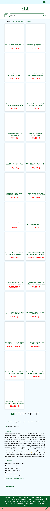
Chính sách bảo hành (10, 472)
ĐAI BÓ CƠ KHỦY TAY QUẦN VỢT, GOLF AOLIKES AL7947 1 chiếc (35, 223)
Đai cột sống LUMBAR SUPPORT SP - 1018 (14, 74)
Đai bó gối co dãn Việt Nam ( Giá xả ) (35, 45)
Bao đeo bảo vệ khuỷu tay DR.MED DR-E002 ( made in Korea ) (14, 194)
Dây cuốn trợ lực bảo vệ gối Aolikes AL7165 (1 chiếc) (35, 104)
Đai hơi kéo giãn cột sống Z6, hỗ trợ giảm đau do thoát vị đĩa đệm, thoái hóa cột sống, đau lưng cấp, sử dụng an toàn (35, 283)
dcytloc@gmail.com (13, 426)
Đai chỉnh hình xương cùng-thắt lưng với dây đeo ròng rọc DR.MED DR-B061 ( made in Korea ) (14, 104)
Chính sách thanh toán (11, 466)
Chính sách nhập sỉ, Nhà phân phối (14, 463)
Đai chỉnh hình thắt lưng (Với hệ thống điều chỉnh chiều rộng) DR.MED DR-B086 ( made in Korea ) (14, 283)
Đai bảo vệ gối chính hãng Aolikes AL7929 (35, 134)
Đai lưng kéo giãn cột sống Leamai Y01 (35, 342)
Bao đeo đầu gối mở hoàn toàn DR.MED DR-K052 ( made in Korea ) (35, 372)
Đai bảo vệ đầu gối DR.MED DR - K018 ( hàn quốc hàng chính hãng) (14, 372)
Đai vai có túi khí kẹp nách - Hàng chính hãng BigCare (35, 74)
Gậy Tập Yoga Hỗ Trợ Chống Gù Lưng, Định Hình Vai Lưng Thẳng (14, 343)
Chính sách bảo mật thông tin (13, 475)
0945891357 (12, 2)
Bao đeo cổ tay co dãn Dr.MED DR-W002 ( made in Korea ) (35, 164)
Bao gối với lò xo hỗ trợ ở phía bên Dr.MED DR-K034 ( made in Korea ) (14, 253)
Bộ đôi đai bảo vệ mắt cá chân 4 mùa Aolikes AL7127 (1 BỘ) (14, 313)
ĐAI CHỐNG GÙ (14, 223)
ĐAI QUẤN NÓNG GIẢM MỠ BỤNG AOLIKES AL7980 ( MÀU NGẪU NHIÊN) (35, 253)
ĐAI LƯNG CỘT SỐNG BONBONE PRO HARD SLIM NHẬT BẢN (14, 164)
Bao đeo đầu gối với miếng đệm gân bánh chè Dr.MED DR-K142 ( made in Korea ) (14, 402)
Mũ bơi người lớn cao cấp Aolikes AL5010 (14, 134)
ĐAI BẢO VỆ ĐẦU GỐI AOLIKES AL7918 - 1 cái (35, 313)
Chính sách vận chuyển (11, 468)
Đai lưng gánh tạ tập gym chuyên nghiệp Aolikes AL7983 (35, 193)
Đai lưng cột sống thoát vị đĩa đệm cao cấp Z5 (14, 45)
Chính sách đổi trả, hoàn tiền (13, 470)
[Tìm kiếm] (43, 15)
